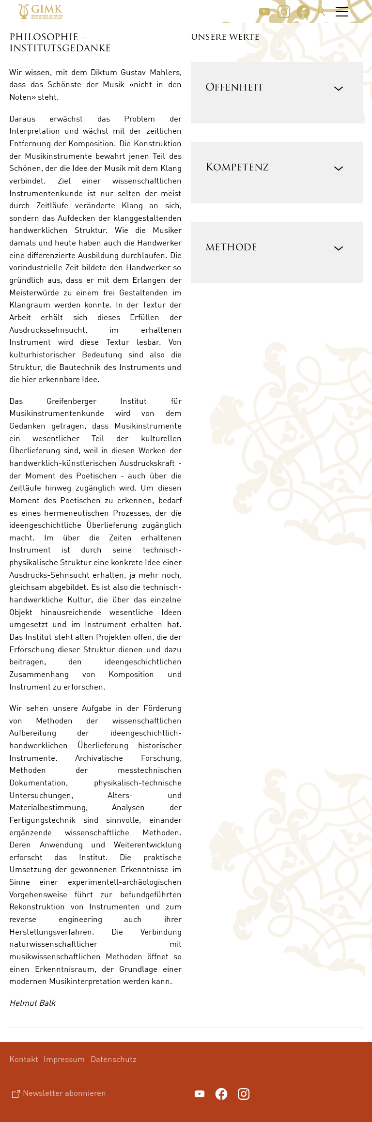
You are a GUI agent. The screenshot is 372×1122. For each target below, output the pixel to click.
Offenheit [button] (234, 88)
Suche (321, 11)
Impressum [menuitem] (64, 1059)
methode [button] (231, 248)
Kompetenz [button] (237, 168)
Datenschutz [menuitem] (114, 1059)
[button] (264, 11)
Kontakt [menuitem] (23, 1059)
